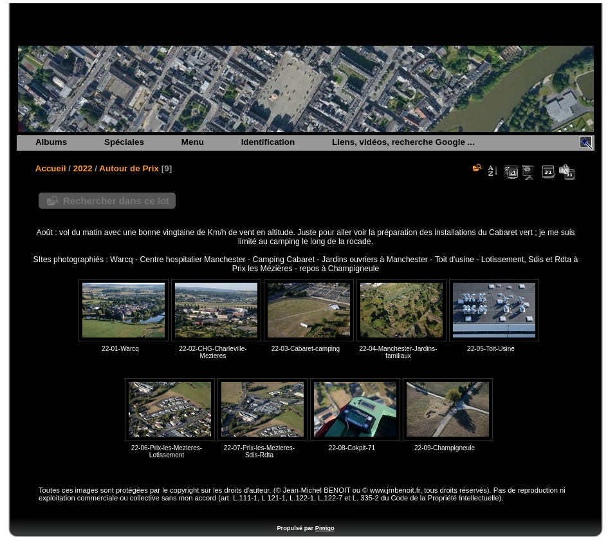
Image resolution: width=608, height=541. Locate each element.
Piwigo (325, 528)
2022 (83, 168)
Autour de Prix (129, 168)
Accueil (50, 168)
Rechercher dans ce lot (116, 200)
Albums (51, 142)
